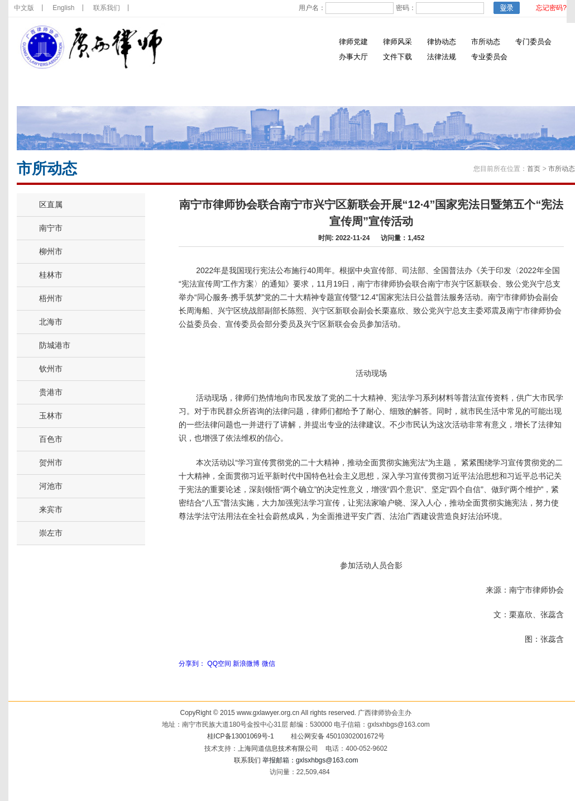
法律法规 (441, 57)
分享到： (192, 664)
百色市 (51, 439)
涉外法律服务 (517, 89)
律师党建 (353, 41)
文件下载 (397, 57)
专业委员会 (489, 57)
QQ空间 (219, 664)
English (63, 8)
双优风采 (453, 89)
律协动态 (441, 41)
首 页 (50, 89)
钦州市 (51, 368)
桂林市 (51, 274)
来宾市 (51, 509)
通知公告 (223, 89)
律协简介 (107, 89)
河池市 (51, 485)
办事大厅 (353, 57)
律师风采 (397, 41)
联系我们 (106, 8)
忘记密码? (551, 8)
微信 (268, 664)
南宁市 (51, 227)
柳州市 (51, 251)
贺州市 (51, 462)
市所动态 (485, 41)
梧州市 (51, 298)
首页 (533, 169)
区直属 (51, 204)
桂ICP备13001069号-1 (240, 736)
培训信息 (280, 89)
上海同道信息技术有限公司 (278, 748)
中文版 (24, 8)
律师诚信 (338, 89)
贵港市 (51, 392)
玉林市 (51, 415)
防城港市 (54, 345)
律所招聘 (396, 89)
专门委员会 (533, 41)
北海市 (51, 321)
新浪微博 (246, 664)
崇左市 (51, 532)
